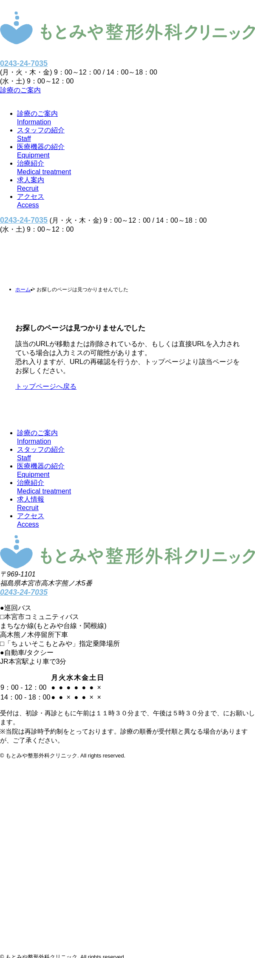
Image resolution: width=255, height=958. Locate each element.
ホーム (23, 290)
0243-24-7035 (24, 63)
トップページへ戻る (45, 386)
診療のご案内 (20, 90)
